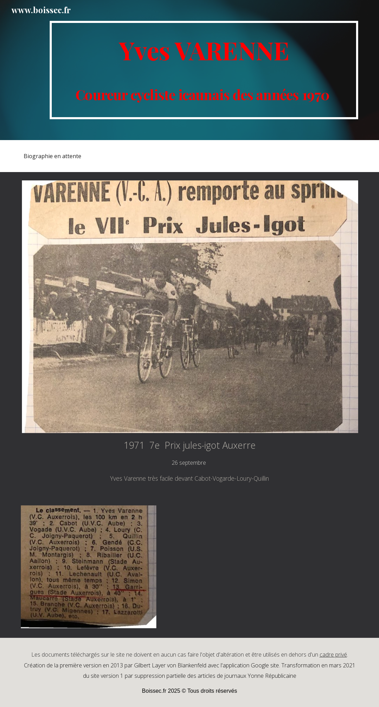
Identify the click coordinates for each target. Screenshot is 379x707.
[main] (204, 70)
